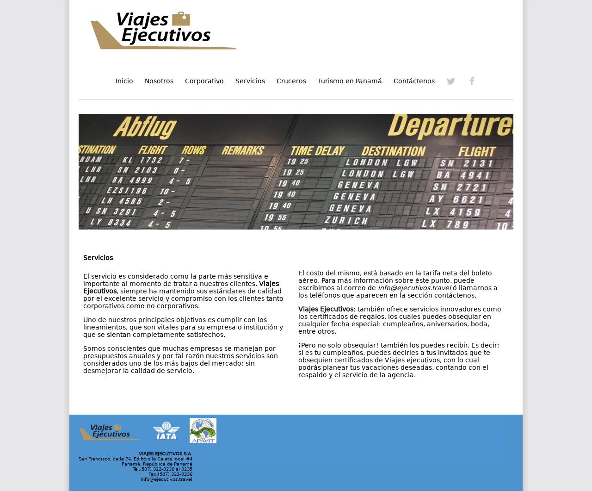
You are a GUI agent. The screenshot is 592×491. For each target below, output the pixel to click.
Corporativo (204, 81)
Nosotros (159, 81)
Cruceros (291, 81)
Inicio (124, 81)
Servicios (250, 81)
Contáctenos (414, 81)
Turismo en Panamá (350, 81)
